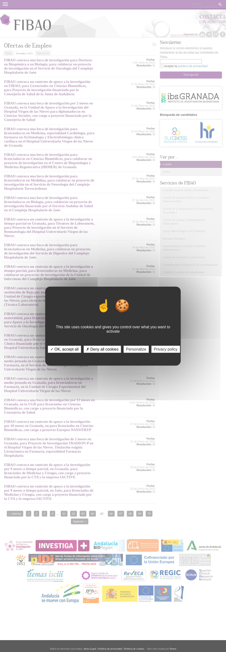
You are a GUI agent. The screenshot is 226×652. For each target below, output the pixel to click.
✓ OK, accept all (64, 349)
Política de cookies (134, 648)
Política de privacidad (110, 648)
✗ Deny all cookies (102, 349)
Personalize (136, 349)
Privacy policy (166, 349)
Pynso (173, 648)
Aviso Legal (89, 648)
